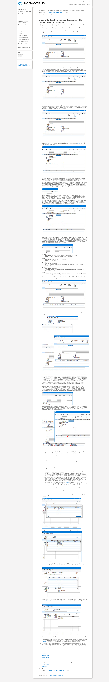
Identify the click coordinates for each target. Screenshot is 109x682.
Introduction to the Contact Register (24, 11)
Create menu (44, 666)
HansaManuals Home (43, 10)
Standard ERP (52, 10)
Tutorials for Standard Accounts (24, 47)
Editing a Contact (21, 15)
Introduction (44, 653)
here (76, 647)
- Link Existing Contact (22, 35)
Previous (41, 12)
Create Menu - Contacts (22, 43)
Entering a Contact (21, 13)
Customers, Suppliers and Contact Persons (66, 10)
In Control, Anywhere (24, 61)
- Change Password (22, 31)
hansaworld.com (78, 4)
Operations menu (45, 664)
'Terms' (67, 482)
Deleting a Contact (45, 659)
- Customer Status (22, 26)
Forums (88, 4)
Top (46, 675)
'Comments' (44, 641)
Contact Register (80, 10)
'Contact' (78, 143)
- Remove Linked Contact (23, 37)
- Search (20, 33)
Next (44, 12)
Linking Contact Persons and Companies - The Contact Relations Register (24, 21)
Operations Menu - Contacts (23, 24)
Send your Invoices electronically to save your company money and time (24, 65)
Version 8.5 (71, 4)
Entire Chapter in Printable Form (55, 12)
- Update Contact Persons (23, 41)
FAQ (84, 4)
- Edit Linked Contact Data (23, 39)
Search (67, 12)
